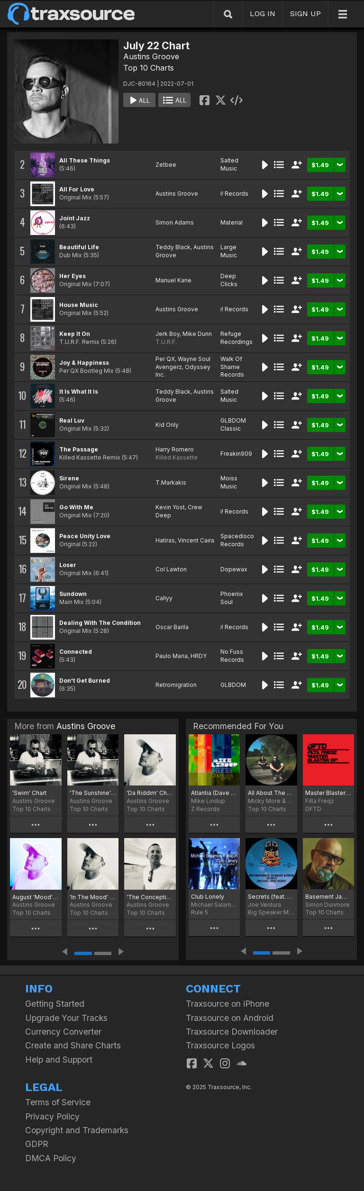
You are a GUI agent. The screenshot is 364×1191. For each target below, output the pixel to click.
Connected (75, 651)
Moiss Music (228, 482)
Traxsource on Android (229, 1018)
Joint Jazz (74, 218)
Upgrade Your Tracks (66, 1018)
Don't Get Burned (84, 680)
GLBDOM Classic (233, 424)
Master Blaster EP (328, 792)
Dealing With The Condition (100, 622)
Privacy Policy (52, 1116)
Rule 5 (199, 912)
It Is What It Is (78, 391)
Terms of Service (58, 1102)
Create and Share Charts (73, 1045)
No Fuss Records (232, 655)
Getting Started (54, 1004)
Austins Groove (151, 56)
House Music (78, 304)
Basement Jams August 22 (328, 896)
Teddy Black (173, 247)
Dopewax (233, 569)
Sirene (69, 478)
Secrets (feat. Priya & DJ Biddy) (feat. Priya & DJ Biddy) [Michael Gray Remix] (271, 896)
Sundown (73, 593)
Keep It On (74, 333)
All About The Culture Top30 (271, 792)
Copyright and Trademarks (76, 1130)
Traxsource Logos (220, 1045)
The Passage (78, 449)
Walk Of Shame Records (232, 367)
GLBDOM (233, 684)
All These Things (84, 160)
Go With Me (76, 507)
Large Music (228, 251)
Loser (67, 564)
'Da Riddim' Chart (150, 792)
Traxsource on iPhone (227, 1004)
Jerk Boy (167, 333)
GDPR (36, 1144)
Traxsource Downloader (232, 1032)
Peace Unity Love (84, 536)
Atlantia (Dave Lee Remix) (214, 792)
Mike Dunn (197, 333)
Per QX (165, 358)
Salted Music (229, 164)
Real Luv (71, 420)
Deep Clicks (228, 280)
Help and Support (58, 1060)
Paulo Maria (171, 655)
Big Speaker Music (271, 912)
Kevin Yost (170, 507)
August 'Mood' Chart (35, 897)
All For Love (76, 189)
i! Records (234, 193)
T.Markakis (170, 482)
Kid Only (167, 424)
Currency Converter (63, 1032)
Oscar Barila (172, 627)
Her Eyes (72, 276)
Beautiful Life (79, 247)
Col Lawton (171, 569)
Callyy (164, 598)
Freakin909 (236, 453)
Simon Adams (174, 222)
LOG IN (262, 13)
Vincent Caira (196, 540)
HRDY (199, 655)
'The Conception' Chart (150, 897)
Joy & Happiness (84, 362)
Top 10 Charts (148, 67)
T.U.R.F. (166, 341)
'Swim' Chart (29, 792)
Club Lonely (207, 896)
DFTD (313, 808)
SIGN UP (305, 13)
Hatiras (165, 540)
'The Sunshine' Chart (93, 792)
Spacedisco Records (237, 540)
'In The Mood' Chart (93, 897)
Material (231, 222)
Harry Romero (174, 449)
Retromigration (176, 684)
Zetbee (165, 164)
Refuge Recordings (236, 337)
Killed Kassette (176, 457)
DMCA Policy (50, 1158)
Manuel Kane (173, 280)
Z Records (205, 808)
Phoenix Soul (231, 597)
